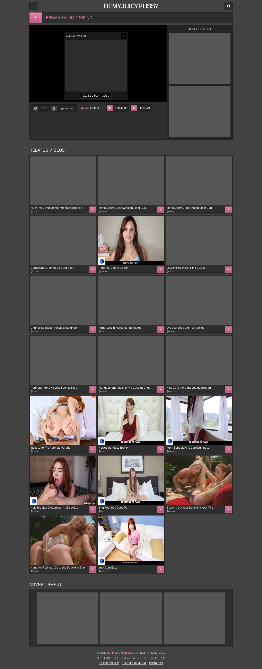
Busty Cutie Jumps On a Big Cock (52, 268)
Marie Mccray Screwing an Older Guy (122, 208)
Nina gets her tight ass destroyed (189, 387)
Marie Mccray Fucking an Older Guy (189, 208)
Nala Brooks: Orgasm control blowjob (54, 507)
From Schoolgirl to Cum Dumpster (188, 447)
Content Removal (134, 663)
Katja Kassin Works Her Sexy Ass (120, 327)
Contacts (156, 663)
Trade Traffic (109, 663)
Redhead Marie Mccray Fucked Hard (54, 387)
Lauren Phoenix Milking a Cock (186, 268)
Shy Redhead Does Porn (114, 507)
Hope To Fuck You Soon (114, 268)
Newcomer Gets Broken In (115, 447)
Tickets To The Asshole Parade (50, 447)
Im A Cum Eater (109, 567)
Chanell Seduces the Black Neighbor (54, 327)
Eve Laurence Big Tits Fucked (185, 327)
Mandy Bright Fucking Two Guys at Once (124, 387)
